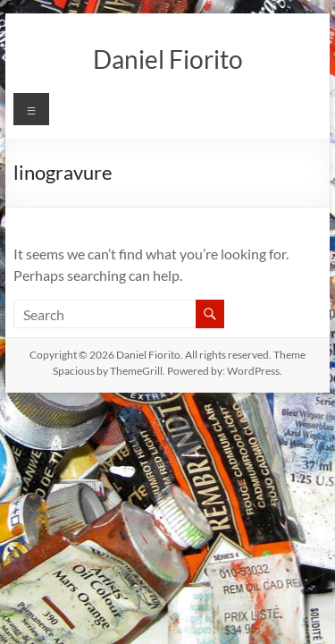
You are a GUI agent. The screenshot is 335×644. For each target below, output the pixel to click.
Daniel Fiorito (168, 59)
